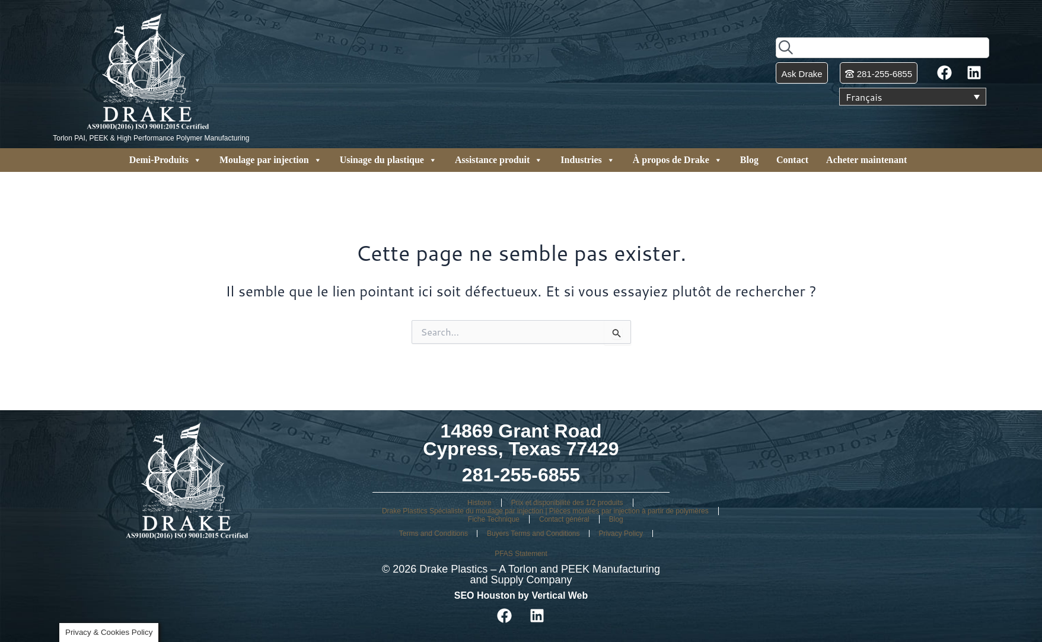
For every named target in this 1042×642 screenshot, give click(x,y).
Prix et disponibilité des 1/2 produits (567, 503)
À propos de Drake (677, 160)
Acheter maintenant (866, 160)
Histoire (479, 503)
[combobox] (882, 47)
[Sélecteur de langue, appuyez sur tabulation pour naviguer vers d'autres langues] (912, 97)
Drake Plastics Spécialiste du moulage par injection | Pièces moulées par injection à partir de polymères (545, 511)
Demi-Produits (165, 160)
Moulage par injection (270, 160)
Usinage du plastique (388, 160)
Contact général (564, 519)
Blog (749, 160)
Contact (792, 160)
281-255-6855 (521, 475)
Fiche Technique (494, 519)
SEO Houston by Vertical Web (521, 595)
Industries (587, 160)
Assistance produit (499, 160)
